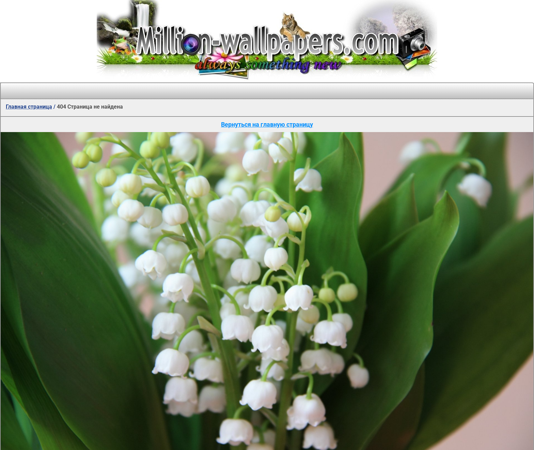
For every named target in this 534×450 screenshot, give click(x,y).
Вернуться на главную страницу (267, 124)
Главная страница (29, 106)
